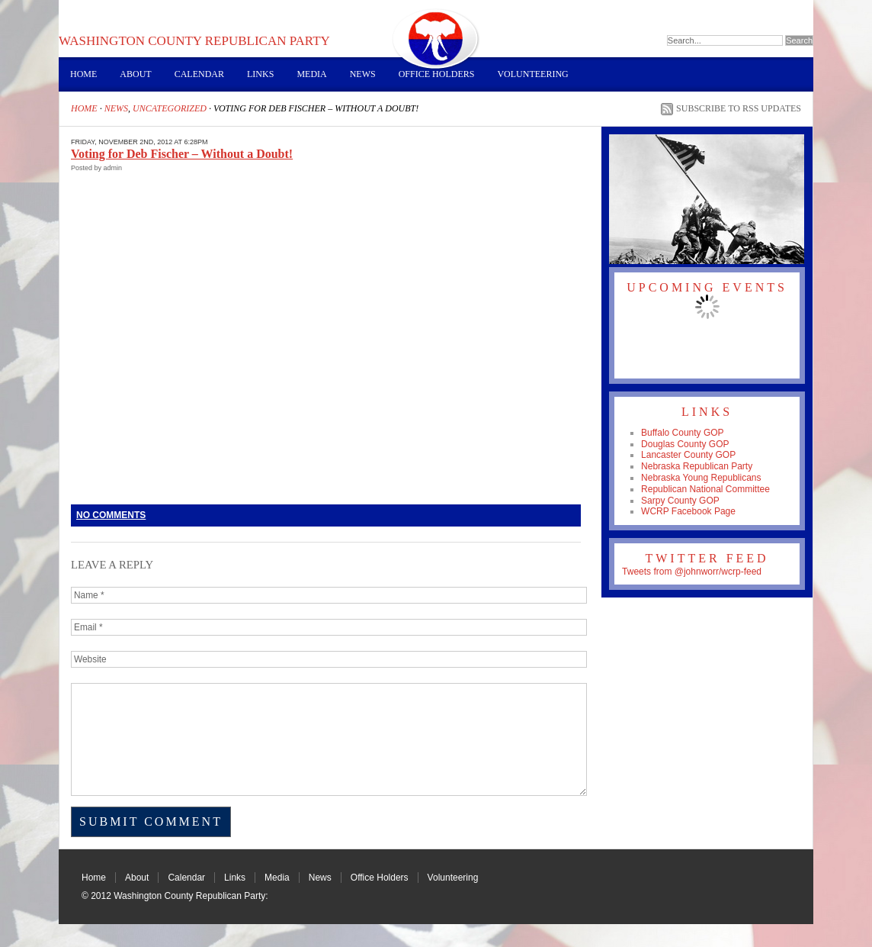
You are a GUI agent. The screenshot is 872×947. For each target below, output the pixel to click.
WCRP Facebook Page (688, 511)
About (135, 74)
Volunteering (532, 74)
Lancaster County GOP (688, 454)
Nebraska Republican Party (696, 466)
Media (311, 74)
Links (260, 74)
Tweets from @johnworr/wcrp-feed (691, 571)
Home (83, 74)
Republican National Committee (705, 489)
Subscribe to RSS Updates (738, 108)
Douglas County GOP (685, 444)
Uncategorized (170, 108)
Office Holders (437, 74)
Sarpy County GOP (680, 500)
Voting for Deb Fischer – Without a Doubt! (182, 153)
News (363, 74)
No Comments (111, 515)
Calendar (199, 74)
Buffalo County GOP (682, 432)
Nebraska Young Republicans (701, 477)
